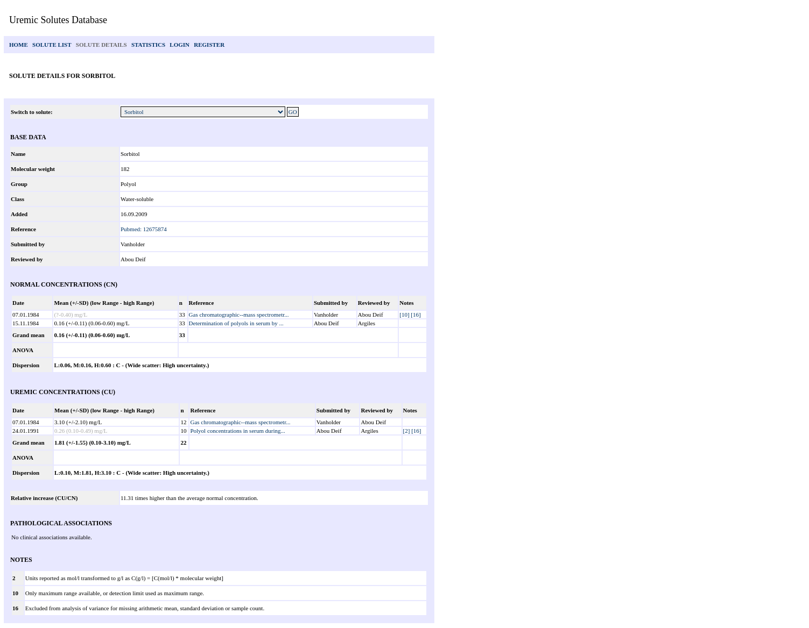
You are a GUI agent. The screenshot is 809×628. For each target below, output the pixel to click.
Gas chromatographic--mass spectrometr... (239, 314)
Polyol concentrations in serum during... (237, 430)
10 (15, 593)
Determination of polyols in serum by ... (236, 323)
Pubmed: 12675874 (144, 229)
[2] (406, 430)
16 (15, 608)
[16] (415, 314)
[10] (404, 314)
